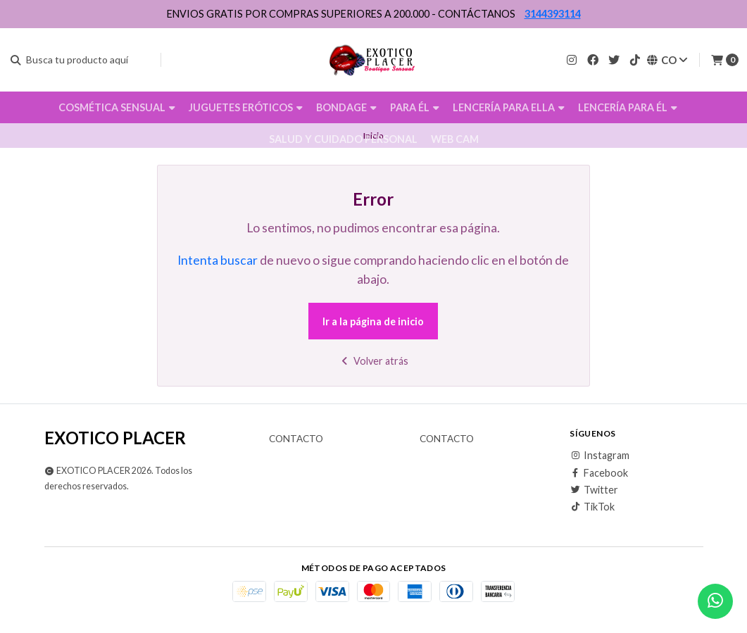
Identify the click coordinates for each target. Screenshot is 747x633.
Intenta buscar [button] (217, 260)
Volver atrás (373, 361)
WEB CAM (455, 139)
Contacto (296, 439)
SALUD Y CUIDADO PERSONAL (343, 139)
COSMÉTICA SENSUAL (116, 107)
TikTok (592, 507)
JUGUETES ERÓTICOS (246, 107)
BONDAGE (346, 107)
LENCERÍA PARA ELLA (509, 107)
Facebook (599, 473)
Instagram (599, 455)
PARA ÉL (414, 107)
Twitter (594, 490)
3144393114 (553, 14)
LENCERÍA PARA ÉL (627, 107)
